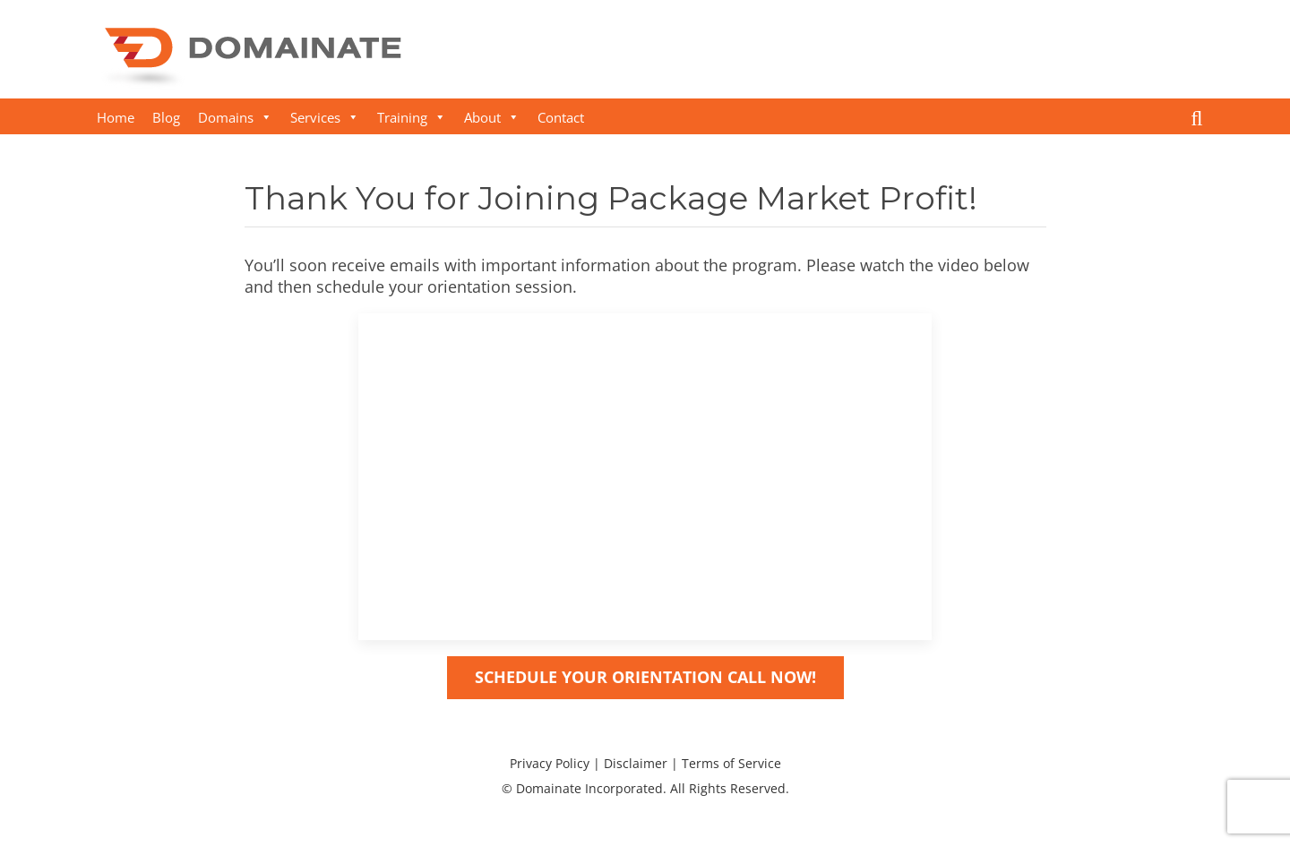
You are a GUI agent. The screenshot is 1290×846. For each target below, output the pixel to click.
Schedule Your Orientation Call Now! (645, 677)
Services (324, 116)
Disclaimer (635, 763)
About (492, 116)
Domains (235, 116)
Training (411, 116)
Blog (166, 117)
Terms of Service (731, 763)
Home (115, 117)
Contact (561, 117)
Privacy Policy (549, 763)
